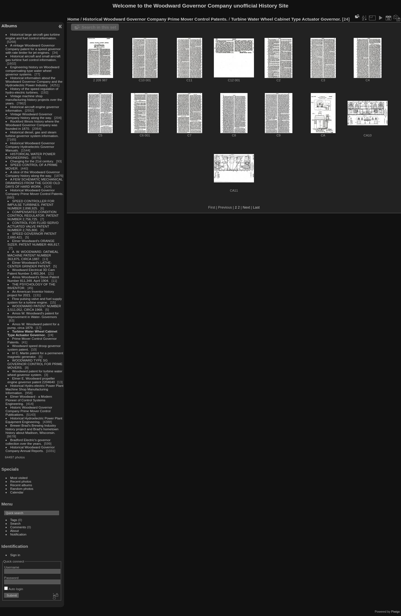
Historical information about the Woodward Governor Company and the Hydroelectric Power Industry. (34, 81)
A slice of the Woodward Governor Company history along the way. (33, 173)
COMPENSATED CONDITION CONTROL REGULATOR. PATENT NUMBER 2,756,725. (33, 215)
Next (246, 207)
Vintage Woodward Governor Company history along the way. (29, 115)
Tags (13, 520)
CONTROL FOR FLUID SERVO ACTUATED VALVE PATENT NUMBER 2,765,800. (33, 226)
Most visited (19, 478)
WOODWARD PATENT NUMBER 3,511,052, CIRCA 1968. (34, 307)
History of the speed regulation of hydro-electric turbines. (32, 90)
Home (73, 19)
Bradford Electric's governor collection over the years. (28, 441)
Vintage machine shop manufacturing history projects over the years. (34, 99)
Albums (9, 25)
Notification (18, 534)
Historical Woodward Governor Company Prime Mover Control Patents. (34, 191)
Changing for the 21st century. (32, 161)
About (14, 530)
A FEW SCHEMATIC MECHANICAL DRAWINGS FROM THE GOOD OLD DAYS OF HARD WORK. (34, 182)
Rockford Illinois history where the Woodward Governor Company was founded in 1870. (32, 124)
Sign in (15, 555)
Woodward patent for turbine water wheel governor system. (35, 373)
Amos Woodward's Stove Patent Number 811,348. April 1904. (33, 278)
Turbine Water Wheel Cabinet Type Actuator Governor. (32, 333)
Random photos (21, 488)
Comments (18, 527)
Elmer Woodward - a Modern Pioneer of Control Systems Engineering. (29, 400)
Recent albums (21, 485)
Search (15, 523)
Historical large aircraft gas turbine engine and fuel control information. (33, 36)
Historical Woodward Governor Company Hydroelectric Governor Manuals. (30, 146)
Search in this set (99, 27)
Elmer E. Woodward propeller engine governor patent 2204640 (31, 380)
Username (11, 567)
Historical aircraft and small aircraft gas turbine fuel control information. (33, 58)
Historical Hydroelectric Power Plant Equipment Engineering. (34, 420)
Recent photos (20, 481)
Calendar (17, 492)
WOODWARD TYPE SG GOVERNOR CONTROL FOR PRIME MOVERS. (35, 363)
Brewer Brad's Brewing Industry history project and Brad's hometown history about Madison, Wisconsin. (32, 429)
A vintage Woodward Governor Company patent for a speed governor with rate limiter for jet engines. (33, 48)
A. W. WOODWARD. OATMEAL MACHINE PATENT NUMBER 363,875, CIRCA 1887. (33, 255)
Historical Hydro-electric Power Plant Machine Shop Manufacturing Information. (34, 389)
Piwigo (395, 611)
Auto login (13, 589)
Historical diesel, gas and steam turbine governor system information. (32, 134)
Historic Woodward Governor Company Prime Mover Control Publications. (29, 410)
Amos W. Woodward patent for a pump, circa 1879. (33, 325)
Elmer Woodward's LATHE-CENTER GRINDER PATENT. (30, 264)
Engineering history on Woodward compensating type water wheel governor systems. (32, 70)
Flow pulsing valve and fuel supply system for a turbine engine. (35, 300)
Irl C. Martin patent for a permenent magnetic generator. (35, 354)
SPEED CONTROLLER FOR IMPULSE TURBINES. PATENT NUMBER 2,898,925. (31, 204)
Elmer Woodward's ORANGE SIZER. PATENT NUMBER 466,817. (34, 242)
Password (11, 578)
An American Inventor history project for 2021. (31, 293)
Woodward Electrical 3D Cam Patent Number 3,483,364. (31, 271)
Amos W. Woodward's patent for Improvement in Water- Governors (33, 315)
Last (256, 207)
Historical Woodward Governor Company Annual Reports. (30, 449)
